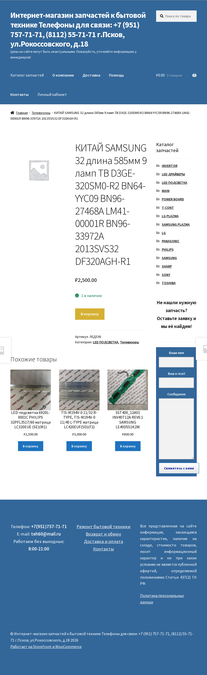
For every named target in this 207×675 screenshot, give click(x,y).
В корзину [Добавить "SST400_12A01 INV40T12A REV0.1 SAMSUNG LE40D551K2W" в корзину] (128, 446)
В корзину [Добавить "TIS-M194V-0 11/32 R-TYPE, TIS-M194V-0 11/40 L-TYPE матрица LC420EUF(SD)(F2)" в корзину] (79, 446)
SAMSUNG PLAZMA (176, 224)
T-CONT (168, 207)
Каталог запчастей (27, 75)
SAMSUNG (169, 258)
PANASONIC (170, 241)
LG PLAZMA (170, 216)
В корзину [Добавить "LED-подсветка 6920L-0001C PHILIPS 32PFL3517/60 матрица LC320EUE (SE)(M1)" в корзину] (30, 446)
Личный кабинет (52, 94)
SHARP (167, 266)
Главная (22, 112)
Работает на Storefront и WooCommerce (46, 646)
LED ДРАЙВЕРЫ (173, 174)
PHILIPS (168, 249)
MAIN (165, 191)
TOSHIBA (169, 283)
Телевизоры (41, 112)
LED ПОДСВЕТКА (105, 342)
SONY (166, 274)
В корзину (90, 313)
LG (164, 233)
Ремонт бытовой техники (103, 526)
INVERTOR (169, 165)
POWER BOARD (173, 199)
